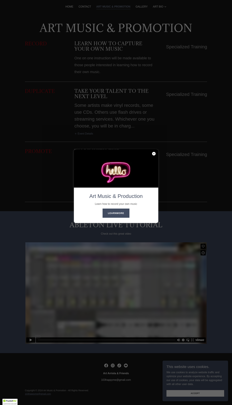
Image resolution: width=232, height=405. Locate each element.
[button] (10, 402)
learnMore (116, 213)
